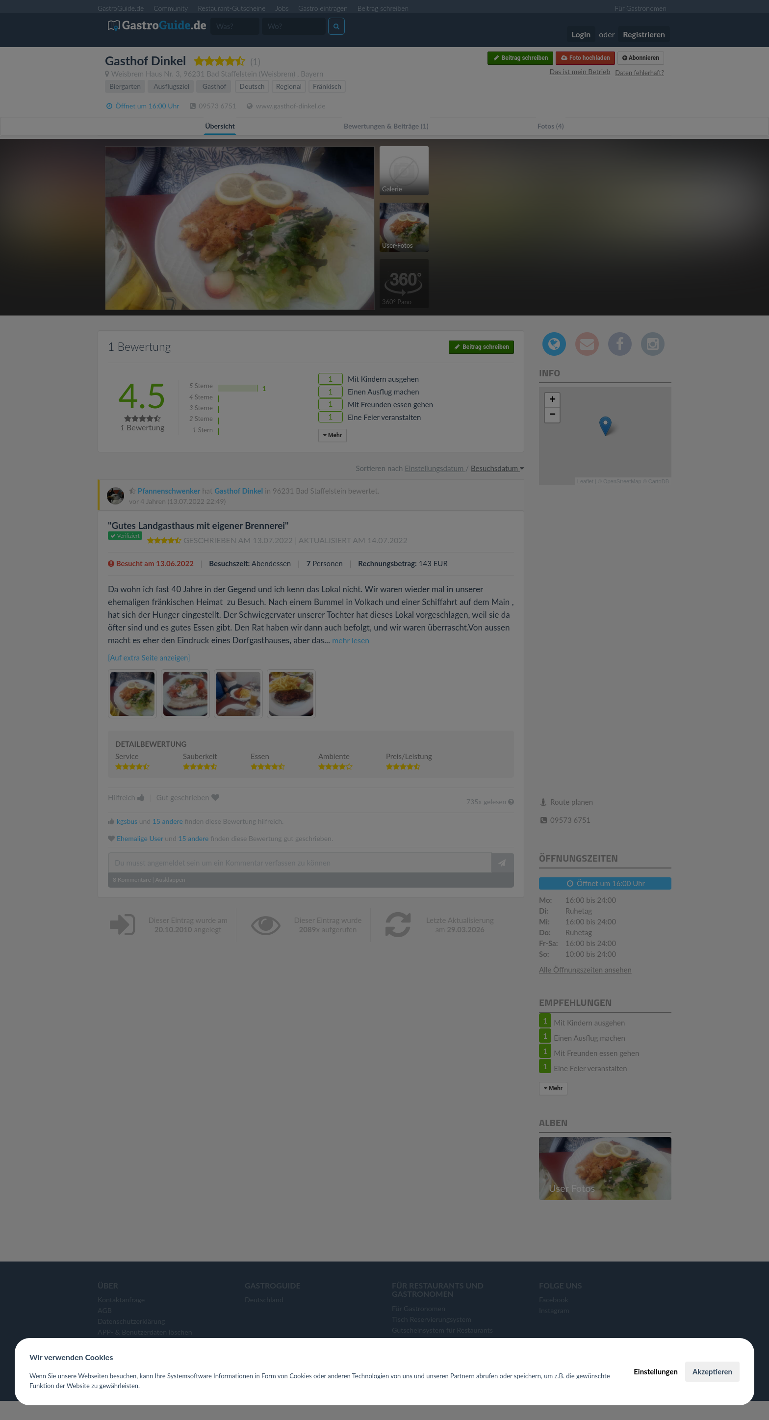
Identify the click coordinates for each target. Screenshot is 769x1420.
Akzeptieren (712, 1371)
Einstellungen (656, 1371)
